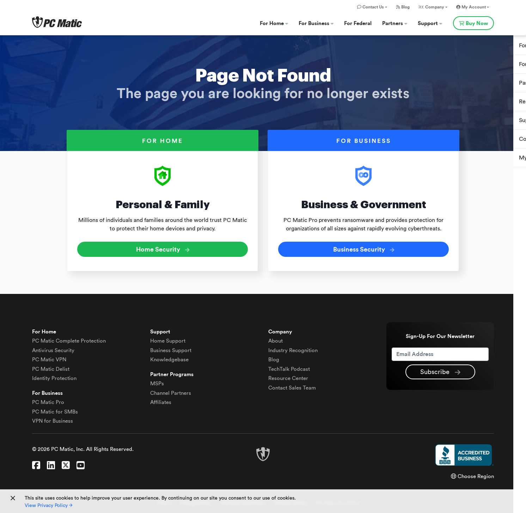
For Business (316, 23)
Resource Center (288, 377)
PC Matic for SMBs (55, 410)
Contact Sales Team (292, 386)
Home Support (167, 339)
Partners (394, 23)
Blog (403, 7)
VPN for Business (52, 419)
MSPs (157, 382)
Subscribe (440, 370)
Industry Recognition (293, 348)
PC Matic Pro (48, 401)
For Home (274, 23)
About (275, 339)
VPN (49, 358)
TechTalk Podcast (289, 367)
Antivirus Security (53, 348)
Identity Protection (54, 377)
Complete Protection (69, 339)
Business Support (170, 348)
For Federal (358, 23)
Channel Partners (170, 391)
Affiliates (160, 401)
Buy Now (473, 23)
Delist (50, 367)
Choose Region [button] (472, 474)
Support (430, 23)
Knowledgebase (169, 358)
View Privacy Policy (48, 505)
